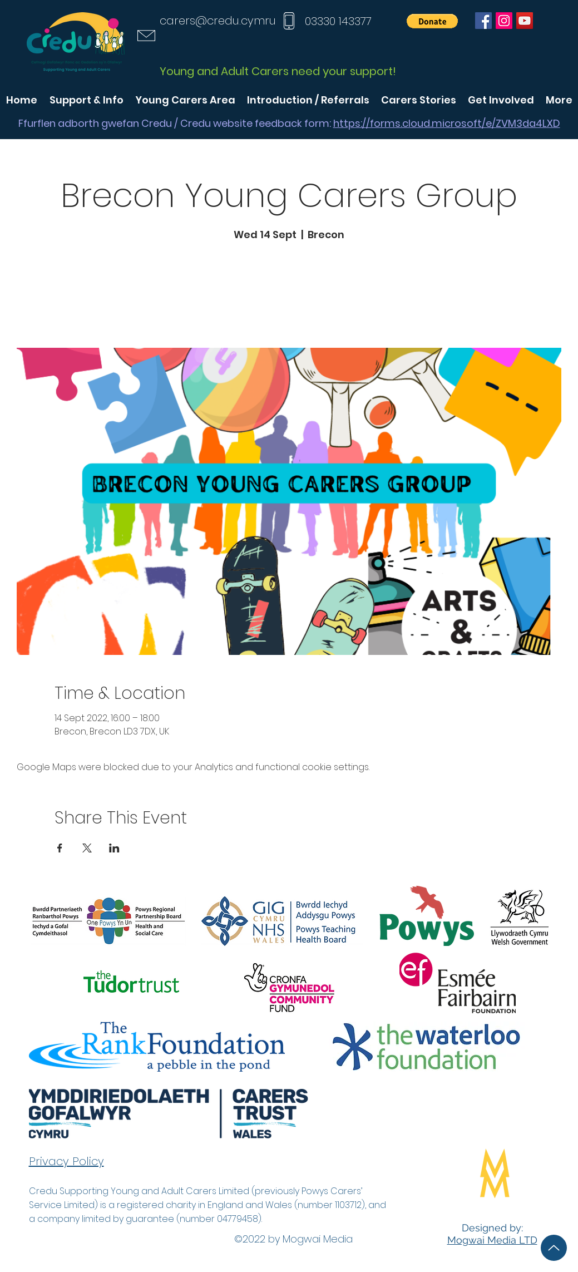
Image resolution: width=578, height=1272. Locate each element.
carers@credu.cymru (218, 20)
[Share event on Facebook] (60, 848)
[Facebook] (483, 20)
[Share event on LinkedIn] (114, 848)
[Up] (554, 1248)
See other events (289, 295)
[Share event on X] (87, 848)
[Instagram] (504, 20)
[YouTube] (524, 20)
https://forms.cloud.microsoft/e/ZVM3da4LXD (446, 123)
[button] (432, 21)
